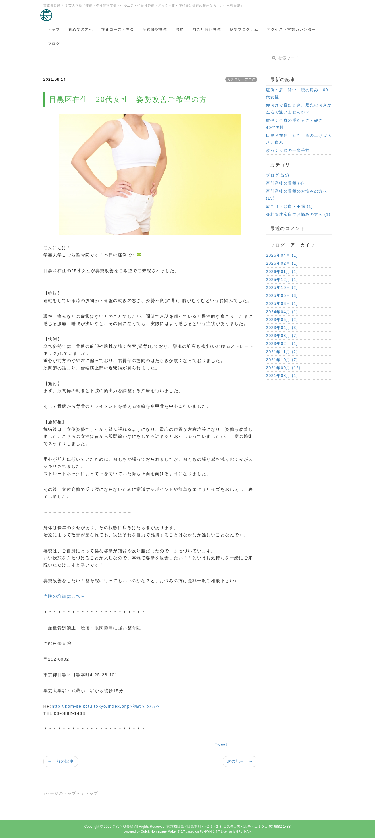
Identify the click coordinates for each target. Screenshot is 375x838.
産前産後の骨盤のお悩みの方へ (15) (296, 194)
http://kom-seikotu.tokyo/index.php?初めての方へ (106, 706)
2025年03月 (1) (282, 303)
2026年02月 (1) (282, 263)
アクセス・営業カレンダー (291, 29)
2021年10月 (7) (282, 359)
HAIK (247, 831)
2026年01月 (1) (282, 271)
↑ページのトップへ (62, 793)
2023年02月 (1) (282, 343)
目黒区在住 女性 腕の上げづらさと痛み (299, 139)
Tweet (221, 744)
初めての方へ (80, 29)
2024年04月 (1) (282, 311)
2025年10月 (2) (282, 287)
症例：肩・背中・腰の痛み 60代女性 (297, 93)
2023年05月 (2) (282, 319)
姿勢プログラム (244, 29)
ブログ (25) (277, 175)
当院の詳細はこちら (64, 596)
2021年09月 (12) (283, 367)
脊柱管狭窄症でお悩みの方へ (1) (298, 214)
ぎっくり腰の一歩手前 (288, 150)
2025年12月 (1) (282, 279)
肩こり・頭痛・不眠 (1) (289, 206)
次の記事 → (240, 761)
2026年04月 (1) (282, 255)
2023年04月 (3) (282, 327)
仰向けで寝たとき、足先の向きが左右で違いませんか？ (299, 108)
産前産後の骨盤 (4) (285, 183)
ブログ (54, 44)
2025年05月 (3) (282, 295)
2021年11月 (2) (282, 351)
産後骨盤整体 (155, 29)
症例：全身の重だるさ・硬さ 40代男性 (296, 124)
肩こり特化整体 (207, 29)
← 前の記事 (61, 761)
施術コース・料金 (117, 29)
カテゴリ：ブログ (241, 79)
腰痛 (180, 29)
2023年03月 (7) (282, 335)
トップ (54, 29)
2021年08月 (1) (282, 375)
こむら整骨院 (123, 827)
